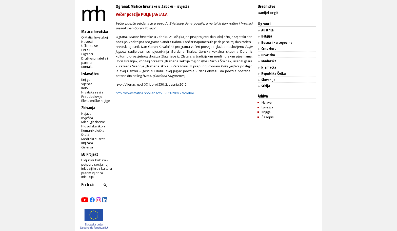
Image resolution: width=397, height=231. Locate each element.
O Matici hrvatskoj (94, 37)
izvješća (183, 6)
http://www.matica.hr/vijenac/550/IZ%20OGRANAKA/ (155, 93)
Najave (86, 113)
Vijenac (86, 84)
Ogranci (87, 54)
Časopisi (268, 117)
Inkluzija (87, 177)
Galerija (87, 147)
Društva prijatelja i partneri (94, 60)
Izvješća (87, 117)
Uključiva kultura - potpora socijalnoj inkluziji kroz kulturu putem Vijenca (96, 166)
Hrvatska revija (92, 92)
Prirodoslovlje (91, 96)
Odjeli (85, 50)
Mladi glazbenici (93, 122)
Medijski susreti (93, 139)
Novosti (87, 41)
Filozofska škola (93, 126)
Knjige (85, 79)
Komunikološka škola (92, 132)
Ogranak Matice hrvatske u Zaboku (144, 6)
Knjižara (87, 143)
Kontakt (87, 66)
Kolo (84, 88)
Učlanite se (89, 45)
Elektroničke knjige (95, 100)
